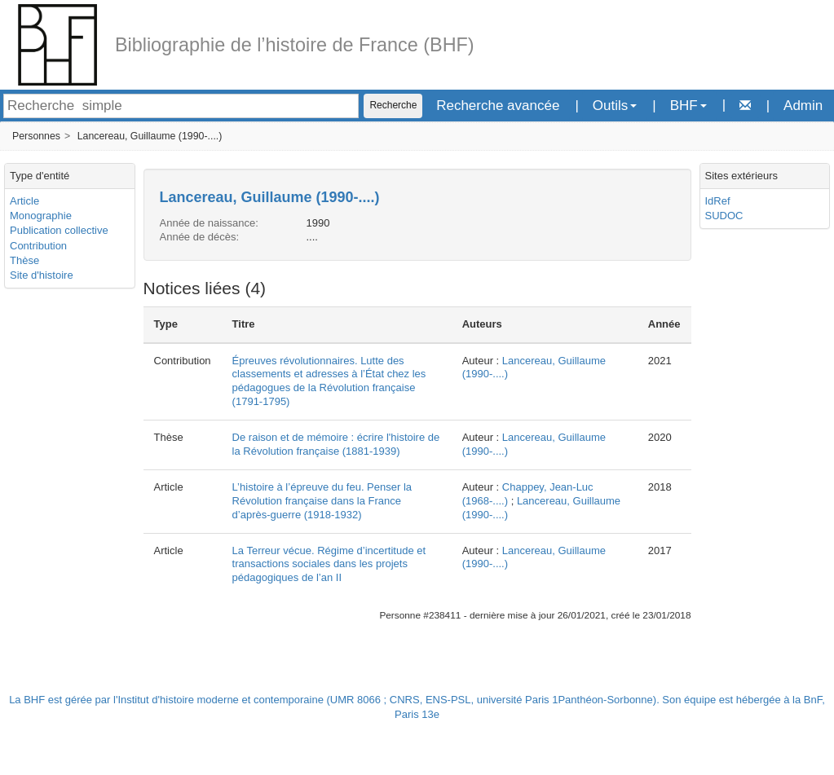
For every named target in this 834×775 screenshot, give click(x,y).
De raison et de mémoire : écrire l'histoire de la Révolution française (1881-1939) (336, 444)
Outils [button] (615, 105)
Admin (803, 105)
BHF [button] (688, 105)
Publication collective (59, 230)
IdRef (717, 201)
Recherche (393, 105)
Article (24, 201)
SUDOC (724, 215)
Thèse (24, 260)
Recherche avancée (497, 105)
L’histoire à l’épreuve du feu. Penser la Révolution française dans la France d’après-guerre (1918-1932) (322, 501)
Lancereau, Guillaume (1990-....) (150, 136)
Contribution (38, 246)
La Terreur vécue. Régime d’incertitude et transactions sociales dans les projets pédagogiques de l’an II (329, 564)
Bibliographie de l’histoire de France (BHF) (294, 44)
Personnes (36, 136)
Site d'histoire (41, 275)
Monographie (41, 215)
